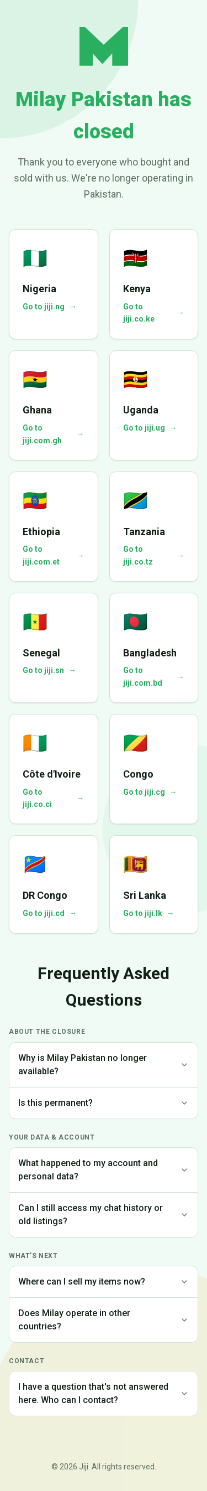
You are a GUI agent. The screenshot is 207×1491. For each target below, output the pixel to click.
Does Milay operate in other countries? (103, 1320)
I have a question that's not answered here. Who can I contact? (103, 1393)
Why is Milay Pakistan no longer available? (103, 1064)
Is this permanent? (103, 1102)
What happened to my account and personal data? (103, 1170)
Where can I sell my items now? (103, 1281)
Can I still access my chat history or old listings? (103, 1214)
